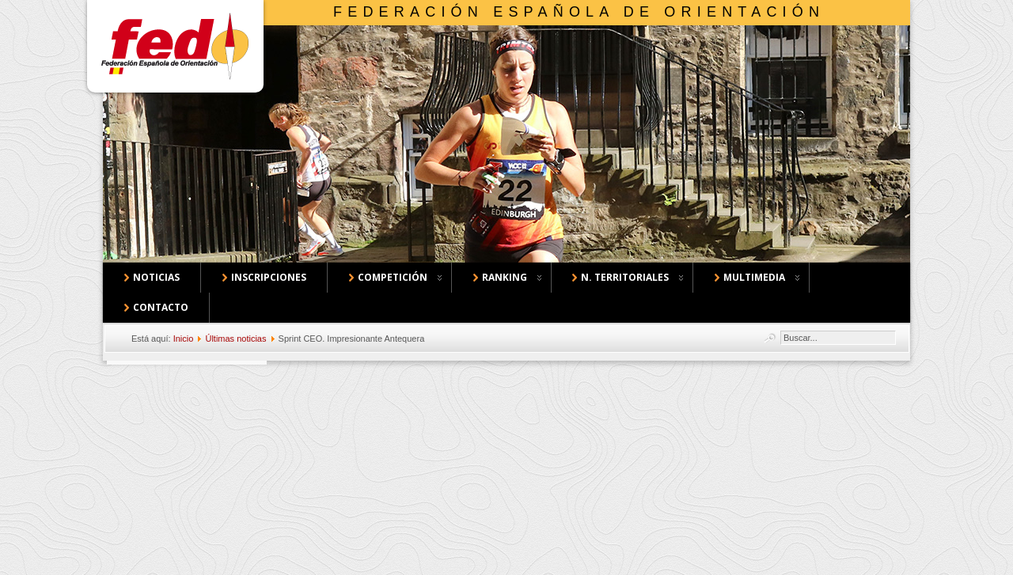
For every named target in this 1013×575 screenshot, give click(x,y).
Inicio (183, 338)
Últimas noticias (235, 338)
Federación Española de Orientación (579, 12)
